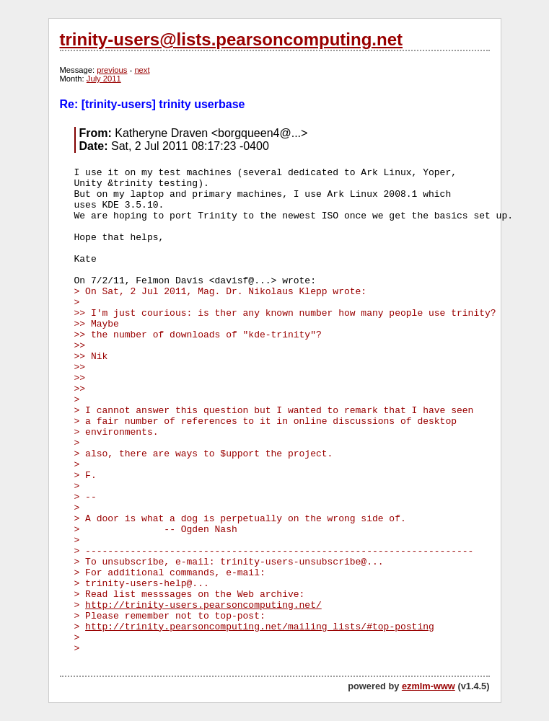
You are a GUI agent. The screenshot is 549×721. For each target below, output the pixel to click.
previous (112, 70)
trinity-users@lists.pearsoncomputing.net (231, 39)
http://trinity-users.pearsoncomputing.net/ (203, 605)
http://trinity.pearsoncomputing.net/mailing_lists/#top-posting (259, 627)
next (141, 70)
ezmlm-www (428, 686)
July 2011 (104, 78)
